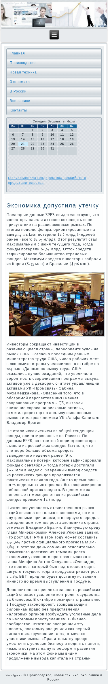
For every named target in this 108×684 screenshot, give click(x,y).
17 (52, 139)
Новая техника (23, 72)
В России (18, 91)
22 (33, 144)
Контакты (18, 110)
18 (62, 139)
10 (52, 134)
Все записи (20, 101)
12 (72, 134)
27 (13, 148)
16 (42, 139)
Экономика (20, 82)
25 (62, 144)
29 (33, 148)
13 (13, 139)
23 (42, 144)
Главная (17, 53)
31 (52, 148)
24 (52, 144)
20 (13, 144)
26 (72, 144)
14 (23, 139)
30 (42, 148)
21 (23, 144)
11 (62, 134)
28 (23, 148)
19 (72, 139)
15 (33, 139)
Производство (23, 63)
